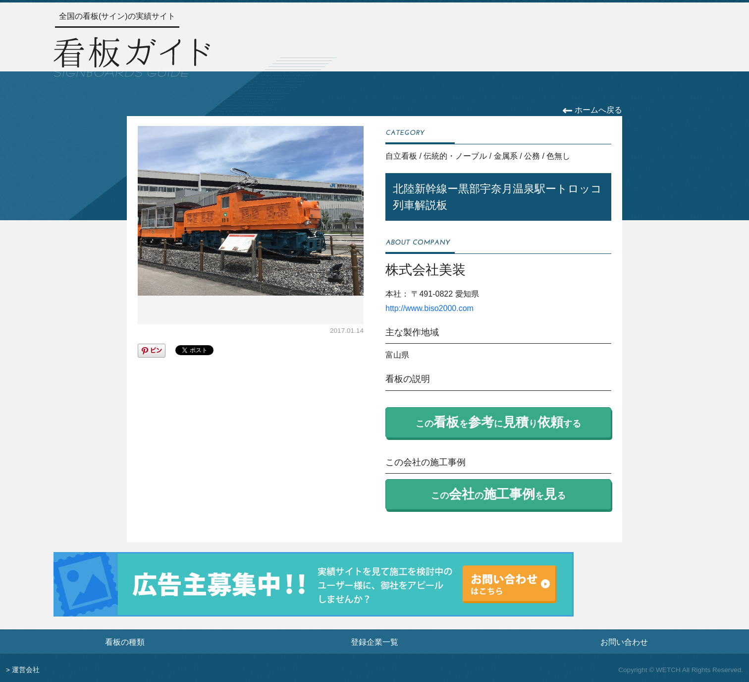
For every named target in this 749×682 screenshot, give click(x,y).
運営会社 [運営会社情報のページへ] (26, 670)
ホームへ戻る (592, 110)
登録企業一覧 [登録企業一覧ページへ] (374, 641)
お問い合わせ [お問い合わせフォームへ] (624, 641)
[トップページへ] (132, 55)
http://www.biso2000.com (429, 308)
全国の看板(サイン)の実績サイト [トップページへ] (117, 16)
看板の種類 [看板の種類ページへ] (125, 641)
